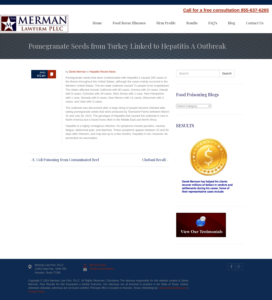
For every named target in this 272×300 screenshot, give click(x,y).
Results (191, 23)
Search (227, 73)
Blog (231, 23)
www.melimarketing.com (173, 287)
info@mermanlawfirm (102, 268)
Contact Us (254, 23)
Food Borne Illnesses (129, 23)
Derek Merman (77, 71)
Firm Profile (166, 23)
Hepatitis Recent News (103, 71)
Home (97, 23)
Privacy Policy (36, 291)
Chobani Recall (154, 159)
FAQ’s (212, 23)
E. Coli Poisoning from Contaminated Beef (66, 159)
